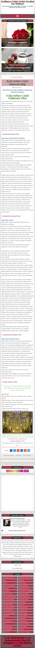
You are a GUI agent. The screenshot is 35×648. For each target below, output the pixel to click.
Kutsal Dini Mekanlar (18, 77)
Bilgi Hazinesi (5, 588)
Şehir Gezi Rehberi (22, 626)
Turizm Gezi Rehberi (23, 615)
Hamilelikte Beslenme (17, 42)
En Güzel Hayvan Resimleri (8, 607)
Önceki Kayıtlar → (28, 455)
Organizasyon (21, 580)
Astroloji (4, 580)
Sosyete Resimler (22, 602)
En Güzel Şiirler (5, 615)
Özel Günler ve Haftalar (23, 623)
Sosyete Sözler (11, 45)
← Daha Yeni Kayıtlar (8, 455)
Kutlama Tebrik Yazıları (7, 626)
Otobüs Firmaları (22, 583)
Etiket (3, 618)
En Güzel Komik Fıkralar (7, 610)
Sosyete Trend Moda (22, 607)
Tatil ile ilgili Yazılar (22, 610)
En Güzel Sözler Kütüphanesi (8, 613)
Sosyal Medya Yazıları (23, 599)
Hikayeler (4, 623)
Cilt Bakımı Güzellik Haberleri (9, 596)
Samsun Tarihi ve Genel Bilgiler (25, 591)
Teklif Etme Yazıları (22, 613)
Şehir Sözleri (21, 629)
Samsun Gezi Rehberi (23, 585)
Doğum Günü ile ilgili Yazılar (8, 602)
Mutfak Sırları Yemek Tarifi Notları (26, 577)
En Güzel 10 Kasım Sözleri (18, 520)
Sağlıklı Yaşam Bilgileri (23, 594)
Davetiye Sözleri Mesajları (8, 599)
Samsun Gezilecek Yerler (23, 588)
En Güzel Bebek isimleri (7, 604)
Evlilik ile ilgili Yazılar (7, 621)
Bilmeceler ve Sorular (7, 594)
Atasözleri (4, 583)
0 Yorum (25, 45)
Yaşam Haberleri (21, 618)
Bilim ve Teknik (5, 591)
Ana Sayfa (18, 455)
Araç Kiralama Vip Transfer (8, 577)
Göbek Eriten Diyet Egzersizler (17, 67)
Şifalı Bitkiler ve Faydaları (24, 632)
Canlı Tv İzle (17, 565)
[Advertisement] (17, 11)
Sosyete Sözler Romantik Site (17, 530)
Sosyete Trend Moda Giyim (17, 518)
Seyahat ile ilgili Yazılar (23, 596)
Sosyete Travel (21, 604)
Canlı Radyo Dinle (17, 568)
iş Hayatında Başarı (22, 621)
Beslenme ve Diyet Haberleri (17, 39)
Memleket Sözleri (6, 632)
